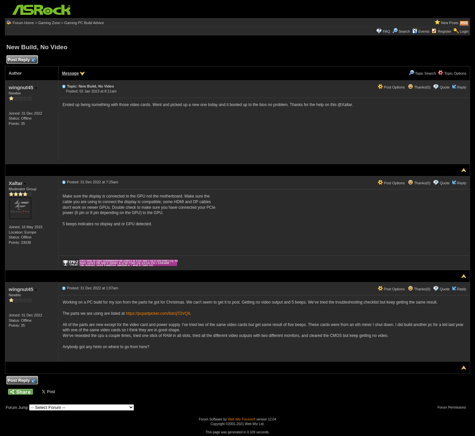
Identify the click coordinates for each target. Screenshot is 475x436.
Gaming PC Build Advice (84, 23)
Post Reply (21, 60)
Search (404, 31)
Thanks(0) (419, 87)
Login (464, 31)
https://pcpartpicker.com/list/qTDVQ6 (158, 313)
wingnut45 (23, 87)
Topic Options (452, 73)
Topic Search (422, 73)
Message (70, 73)
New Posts (449, 23)
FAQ (386, 31)
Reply (461, 87)
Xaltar (17, 183)
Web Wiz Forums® (241, 419)
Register (445, 31)
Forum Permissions (453, 407)
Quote (445, 87)
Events (421, 31)
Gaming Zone (49, 23)
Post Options (391, 87)
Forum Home (23, 23)
